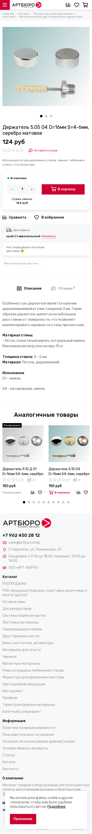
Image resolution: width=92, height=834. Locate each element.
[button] (41, 116)
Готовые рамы (14, 602)
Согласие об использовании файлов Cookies (38, 741)
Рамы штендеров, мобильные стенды (33, 670)
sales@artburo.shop (24, 542)
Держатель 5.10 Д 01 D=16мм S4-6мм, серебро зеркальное (22, 472)
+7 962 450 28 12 (21, 535)
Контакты (10, 769)
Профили (9, 698)
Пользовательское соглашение (28, 735)
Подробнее (56, 807)
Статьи (8, 755)
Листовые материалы (20, 622)
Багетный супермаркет (21, 712)
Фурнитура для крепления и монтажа (33, 677)
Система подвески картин (24, 615)
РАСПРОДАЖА (14, 584)
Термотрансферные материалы (28, 705)
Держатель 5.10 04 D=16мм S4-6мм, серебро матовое (69, 472)
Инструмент (12, 691)
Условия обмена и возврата (25, 748)
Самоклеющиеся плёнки (22, 629)
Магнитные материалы (21, 664)
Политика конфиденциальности (28, 728)
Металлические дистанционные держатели (23, 263)
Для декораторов (16, 609)
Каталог (9, 762)
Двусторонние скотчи (20, 636)
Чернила (9, 657)
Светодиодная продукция (23, 684)
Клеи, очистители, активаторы (28, 643)
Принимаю (22, 819)
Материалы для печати (21, 650)
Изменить (49, 236)
